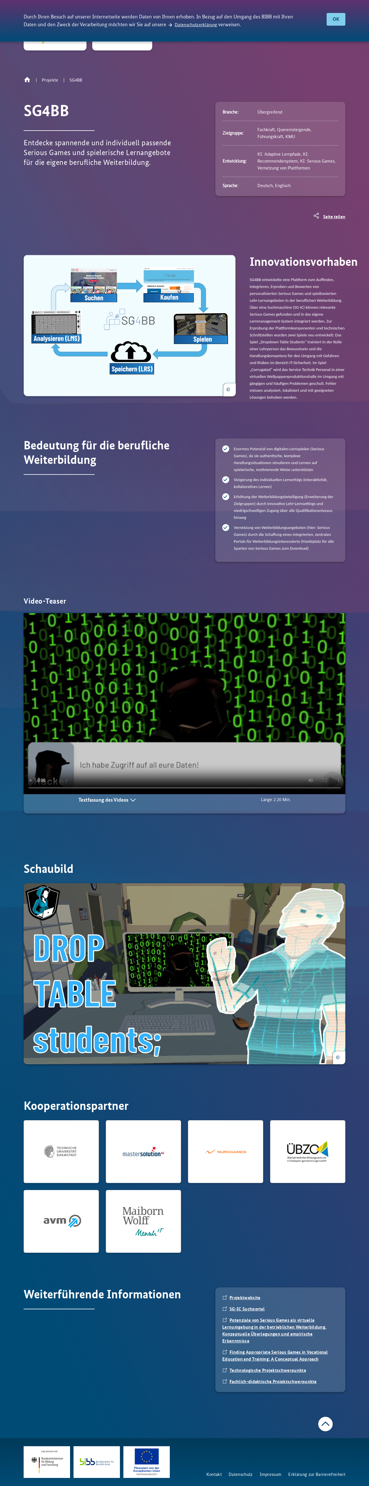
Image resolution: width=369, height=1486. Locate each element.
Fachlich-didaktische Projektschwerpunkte (273, 1381)
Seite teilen (334, 216)
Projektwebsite (244, 1297)
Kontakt (214, 1474)
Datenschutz (241, 1474)
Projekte (50, 80)
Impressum (271, 1474)
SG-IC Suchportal (247, 1309)
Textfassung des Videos (103, 800)
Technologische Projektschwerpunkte (267, 1370)
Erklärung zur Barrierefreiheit (316, 1474)
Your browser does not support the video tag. (184, 703)
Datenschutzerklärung (196, 24)
